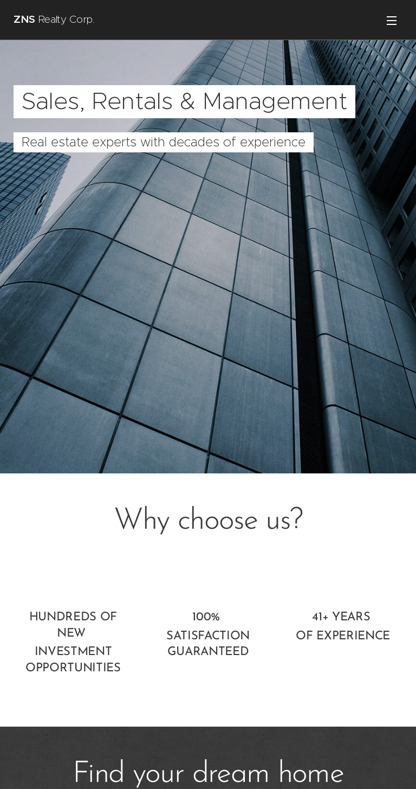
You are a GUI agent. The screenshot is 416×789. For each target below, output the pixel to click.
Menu (391, 20)
